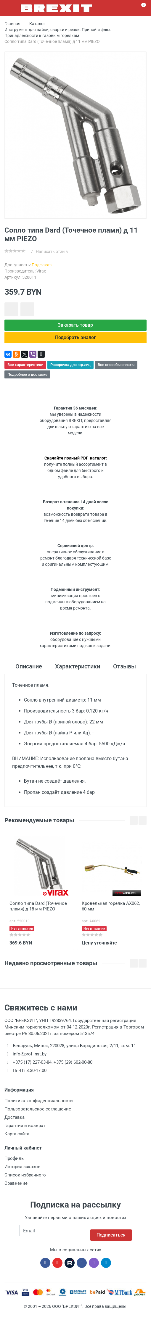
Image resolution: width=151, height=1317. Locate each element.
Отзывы (124, 670)
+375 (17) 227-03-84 (32, 1067)
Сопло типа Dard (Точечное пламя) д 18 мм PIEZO (38, 910)
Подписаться (111, 1235)
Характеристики (77, 670)
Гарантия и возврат (24, 1130)
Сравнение (16, 1187)
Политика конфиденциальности (38, 1105)
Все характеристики (25, 369)
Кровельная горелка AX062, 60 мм (111, 910)
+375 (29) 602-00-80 (73, 1067)
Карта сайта (16, 1138)
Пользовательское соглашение (37, 1113)
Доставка (14, 1121)
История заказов (22, 1171)
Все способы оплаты (116, 369)
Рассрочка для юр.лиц (70, 369)
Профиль (14, 1163)
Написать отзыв (52, 251)
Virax (41, 271)
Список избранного (25, 1179)
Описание (28, 670)
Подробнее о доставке (27, 379)
